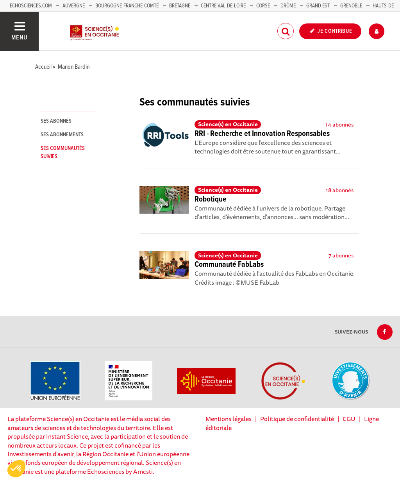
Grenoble (351, 5)
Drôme (288, 5)
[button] (16, 468)
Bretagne (179, 5)
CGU (349, 419)
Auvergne (73, 5)
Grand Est (318, 5)
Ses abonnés (56, 121)
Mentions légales (228, 419)
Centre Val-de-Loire (223, 5)
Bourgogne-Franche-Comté (127, 5)
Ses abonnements (62, 134)
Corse (263, 5)
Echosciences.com (31, 5)
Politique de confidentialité (297, 419)
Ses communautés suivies (63, 152)
